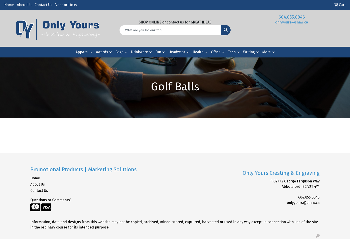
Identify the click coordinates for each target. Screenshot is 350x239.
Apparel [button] (82, 52)
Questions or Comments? (50, 200)
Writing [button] (249, 52)
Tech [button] (232, 52)
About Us (24, 5)
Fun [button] (158, 52)
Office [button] (216, 52)
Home (9, 5)
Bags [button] (119, 52)
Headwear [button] (177, 52)
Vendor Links (66, 5)
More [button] (266, 52)
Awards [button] (102, 52)
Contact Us (43, 5)
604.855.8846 (292, 17)
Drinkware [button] (139, 52)
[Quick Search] (170, 30)
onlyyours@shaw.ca (291, 22)
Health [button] (198, 52)
